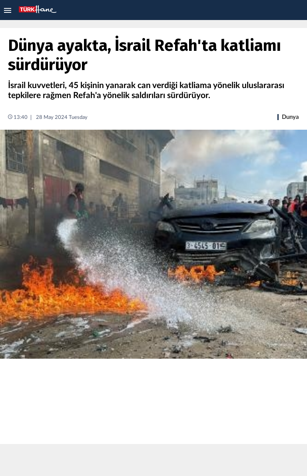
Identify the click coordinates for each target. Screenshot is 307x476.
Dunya (290, 117)
